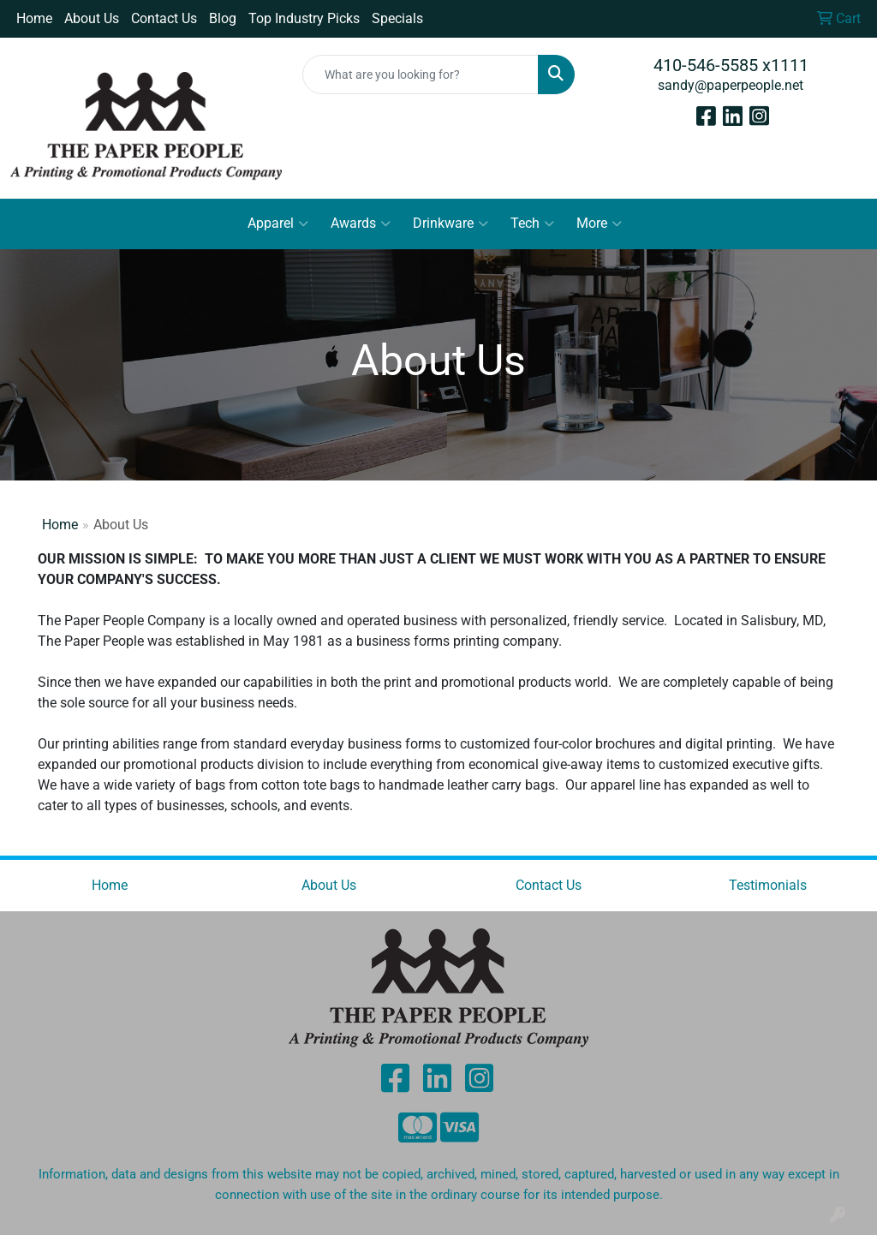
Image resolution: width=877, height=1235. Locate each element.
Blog (222, 18)
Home (34, 18)
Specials (397, 18)
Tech (532, 223)
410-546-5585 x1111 (730, 65)
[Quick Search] (420, 74)
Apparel (278, 223)
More (599, 223)
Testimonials (768, 885)
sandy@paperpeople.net (730, 85)
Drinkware (450, 223)
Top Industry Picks (304, 18)
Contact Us (164, 18)
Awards (361, 223)
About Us (91, 18)
